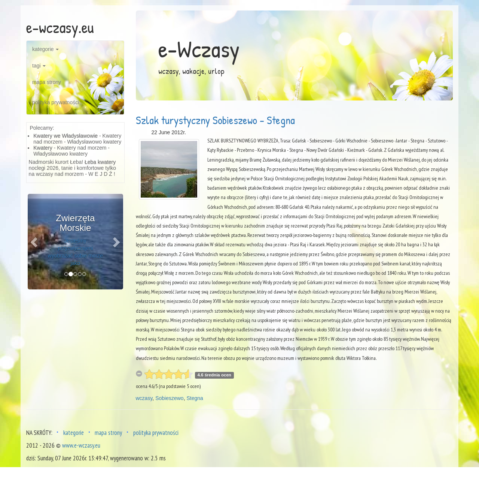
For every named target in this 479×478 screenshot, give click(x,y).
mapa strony (46, 82)
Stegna (194, 398)
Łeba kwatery (100, 162)
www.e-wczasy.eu (81, 445)
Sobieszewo (169, 398)
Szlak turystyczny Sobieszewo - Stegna (215, 119)
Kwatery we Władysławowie (65, 136)
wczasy (144, 398)
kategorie (45, 49)
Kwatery (42, 148)
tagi (39, 66)
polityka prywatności (55, 102)
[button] (35, 241)
